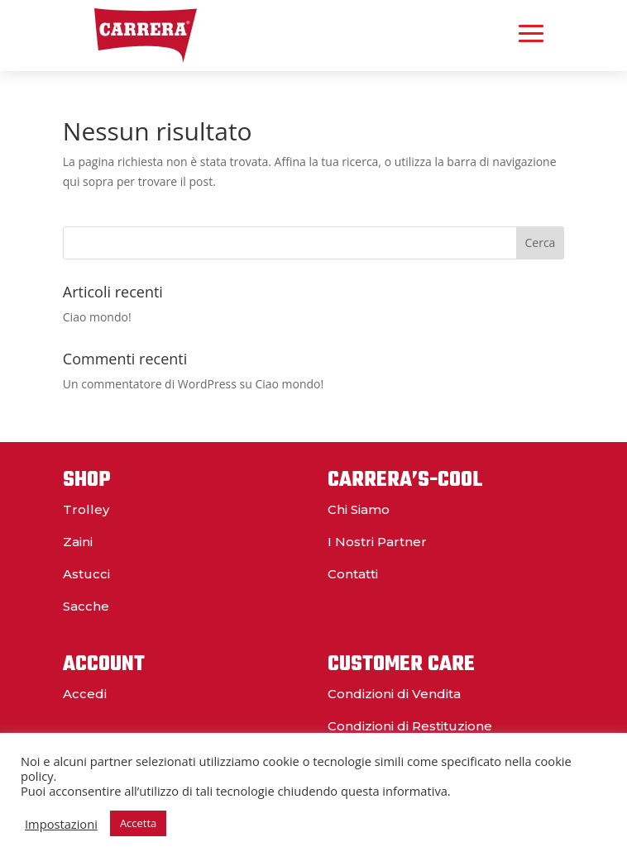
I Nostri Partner (377, 541)
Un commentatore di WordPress (150, 384)
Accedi (85, 694)
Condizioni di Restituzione (410, 726)
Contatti (353, 574)
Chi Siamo (359, 509)
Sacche (86, 606)
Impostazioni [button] (61, 823)
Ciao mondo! (97, 317)
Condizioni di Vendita (394, 694)
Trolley (86, 509)
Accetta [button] (138, 823)
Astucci (86, 574)
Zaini (78, 541)
